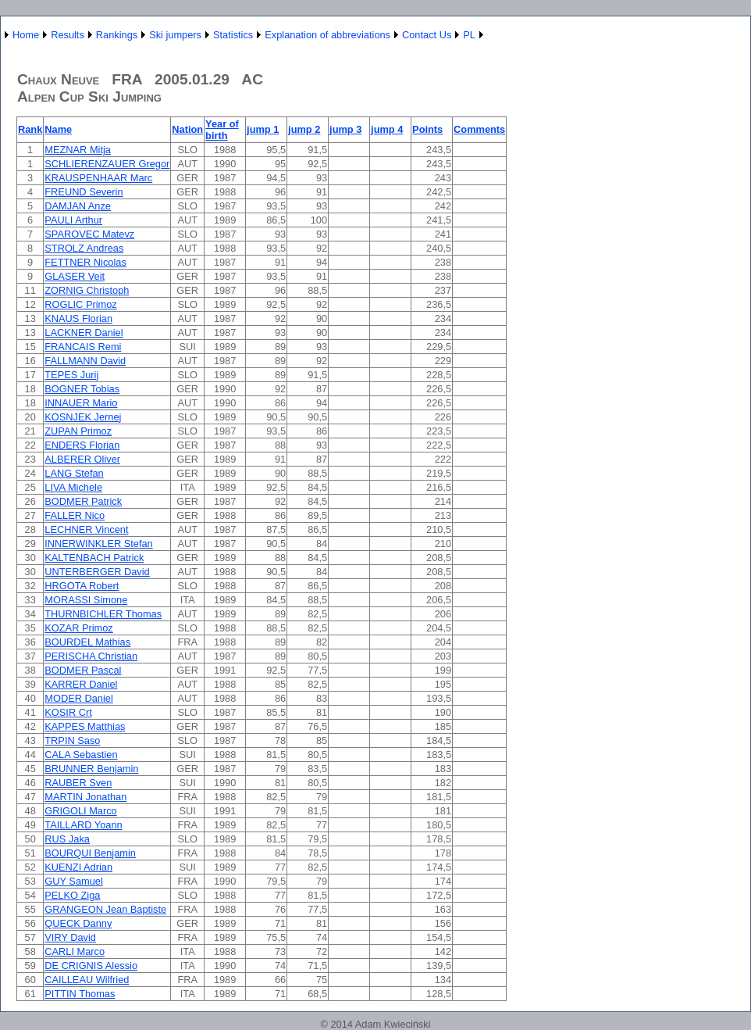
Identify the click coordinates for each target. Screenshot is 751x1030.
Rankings (116, 35)
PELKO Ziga (72, 895)
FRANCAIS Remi (82, 346)
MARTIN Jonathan (85, 797)
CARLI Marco (74, 951)
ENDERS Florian (81, 445)
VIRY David (70, 937)
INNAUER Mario (80, 403)
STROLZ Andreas (83, 248)
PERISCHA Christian (90, 656)
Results (67, 35)
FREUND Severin (83, 192)
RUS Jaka (67, 839)
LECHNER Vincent (86, 529)
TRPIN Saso (72, 740)
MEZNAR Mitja (77, 150)
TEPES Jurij (71, 375)
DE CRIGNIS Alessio (90, 965)
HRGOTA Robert (81, 586)
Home (25, 35)
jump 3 (345, 129)
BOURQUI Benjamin (90, 853)
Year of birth (222, 129)
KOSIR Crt (67, 712)
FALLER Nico (74, 515)
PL (469, 35)
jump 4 (387, 129)
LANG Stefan (73, 473)
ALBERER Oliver (82, 459)
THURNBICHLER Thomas (103, 614)
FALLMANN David (85, 361)
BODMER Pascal (82, 670)
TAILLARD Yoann (83, 825)
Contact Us (426, 35)
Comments (479, 129)
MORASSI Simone (85, 600)
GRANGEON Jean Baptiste (105, 909)
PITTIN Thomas (79, 994)
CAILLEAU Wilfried (86, 979)
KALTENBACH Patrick (94, 557)
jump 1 (263, 129)
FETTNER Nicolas (85, 262)
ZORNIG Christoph (86, 290)
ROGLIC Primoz (80, 304)
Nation (187, 129)
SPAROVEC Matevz (89, 234)
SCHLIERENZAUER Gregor (106, 164)
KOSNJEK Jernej (82, 417)
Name (58, 129)
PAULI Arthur (73, 220)
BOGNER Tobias (81, 389)
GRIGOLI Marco (80, 811)
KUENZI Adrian (78, 867)
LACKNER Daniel (83, 332)
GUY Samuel (73, 881)
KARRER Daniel (80, 684)
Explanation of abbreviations (327, 35)
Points (427, 129)
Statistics (233, 35)
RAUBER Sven (78, 783)
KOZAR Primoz (78, 628)
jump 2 (304, 129)
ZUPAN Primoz (78, 431)
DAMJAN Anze (77, 206)
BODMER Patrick (83, 501)
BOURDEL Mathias (87, 642)
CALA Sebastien (80, 754)
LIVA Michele (73, 487)
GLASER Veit (74, 276)
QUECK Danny (78, 923)
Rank (30, 129)
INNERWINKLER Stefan (98, 543)
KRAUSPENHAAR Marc (98, 178)
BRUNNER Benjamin (91, 768)
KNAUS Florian (78, 318)
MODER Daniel (78, 698)
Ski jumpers (175, 35)
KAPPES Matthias (84, 726)
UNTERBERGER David (96, 572)
